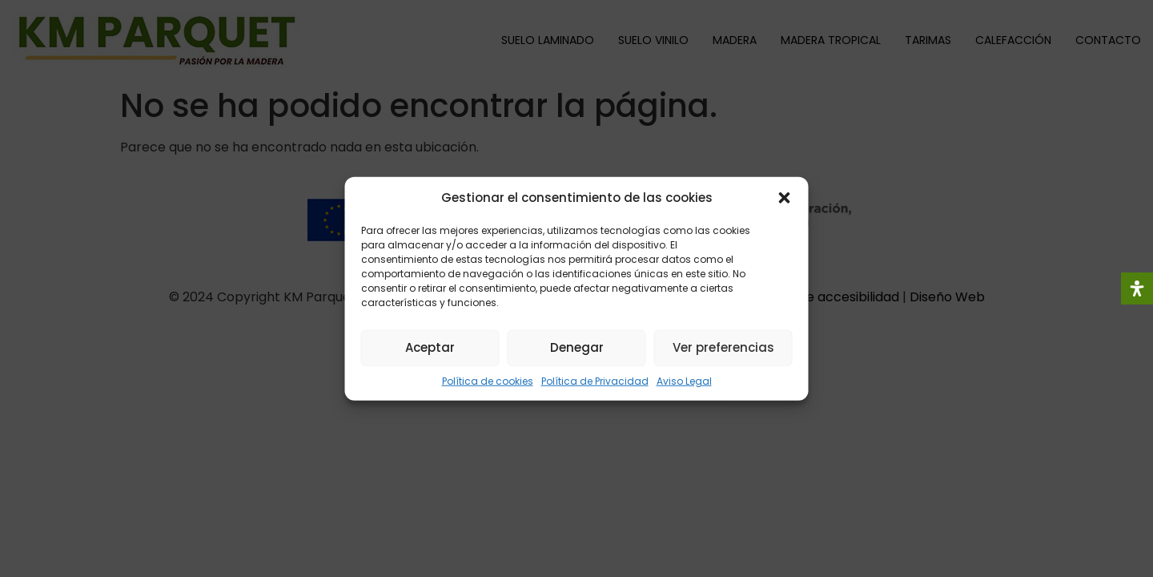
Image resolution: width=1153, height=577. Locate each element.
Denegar (577, 347)
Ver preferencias (723, 347)
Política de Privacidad (595, 380)
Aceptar (430, 347)
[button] (785, 198)
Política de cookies (487, 380)
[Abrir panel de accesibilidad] (1137, 288)
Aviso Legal (684, 380)
